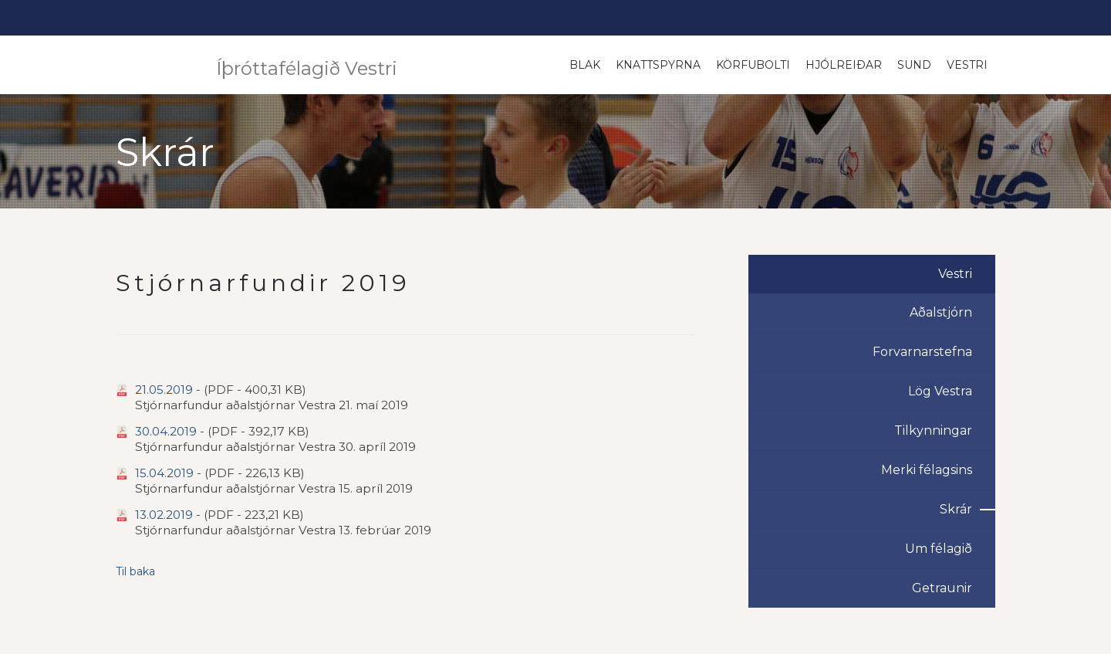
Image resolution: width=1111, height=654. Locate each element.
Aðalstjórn (941, 312)
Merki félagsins (926, 470)
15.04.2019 (164, 473)
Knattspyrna (658, 65)
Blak (584, 65)
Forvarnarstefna (922, 351)
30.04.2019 (166, 431)
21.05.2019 (164, 389)
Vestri (967, 65)
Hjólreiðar (843, 65)
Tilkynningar (933, 430)
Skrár (956, 509)
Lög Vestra (940, 391)
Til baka (135, 571)
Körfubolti (753, 65)
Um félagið (938, 548)
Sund (914, 65)
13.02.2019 (164, 514)
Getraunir (942, 588)
